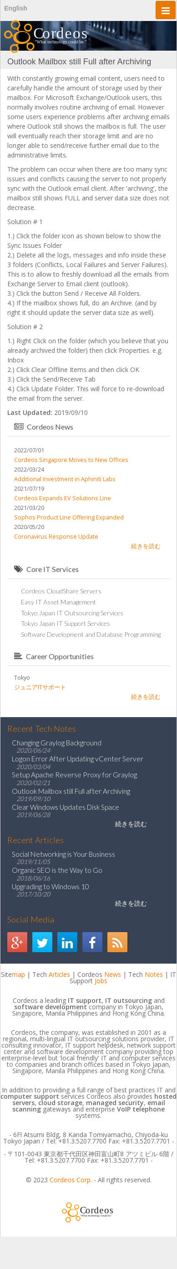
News (112, 974)
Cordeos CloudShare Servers (61, 591)
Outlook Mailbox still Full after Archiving (71, 791)
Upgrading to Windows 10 (50, 886)
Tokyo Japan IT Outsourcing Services (72, 613)
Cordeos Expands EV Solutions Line (62, 498)
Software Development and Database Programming (91, 634)
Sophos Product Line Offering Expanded (69, 517)
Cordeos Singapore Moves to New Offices (71, 460)
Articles (59, 974)
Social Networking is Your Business (63, 854)
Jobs (101, 980)
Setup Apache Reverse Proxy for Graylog (74, 775)
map (18, 974)
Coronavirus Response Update (56, 536)
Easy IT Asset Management (58, 602)
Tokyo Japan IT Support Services (65, 623)
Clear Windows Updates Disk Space (65, 807)
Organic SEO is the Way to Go (57, 870)
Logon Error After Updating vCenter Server (77, 759)
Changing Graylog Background (56, 743)
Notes (154, 974)
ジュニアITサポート (40, 687)
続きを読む (146, 546)
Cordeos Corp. (71, 1179)
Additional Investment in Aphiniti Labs (65, 479)
